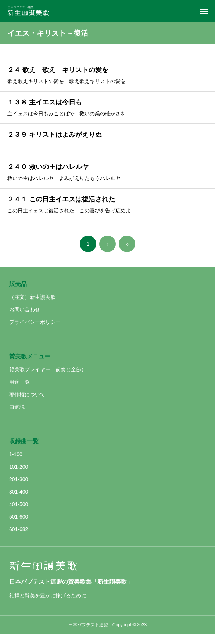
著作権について (27, 394)
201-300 (18, 479)
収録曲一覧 (24, 441)
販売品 (18, 284)
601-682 (18, 529)
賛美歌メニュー (29, 356)
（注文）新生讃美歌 (32, 297)
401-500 (18, 504)
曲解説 (17, 407)
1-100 (15, 454)
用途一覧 (19, 382)
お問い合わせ (24, 309)
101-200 (18, 467)
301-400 (18, 492)
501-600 (18, 517)
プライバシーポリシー (35, 322)
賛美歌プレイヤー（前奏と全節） (47, 369)
